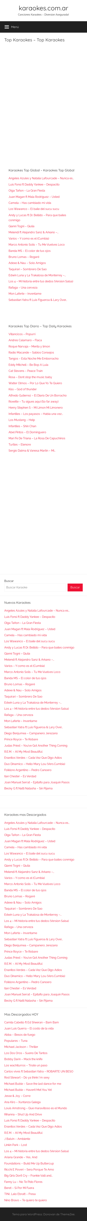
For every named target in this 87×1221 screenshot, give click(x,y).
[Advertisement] (31, 97)
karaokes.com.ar (43, 8)
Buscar (9, 581)
